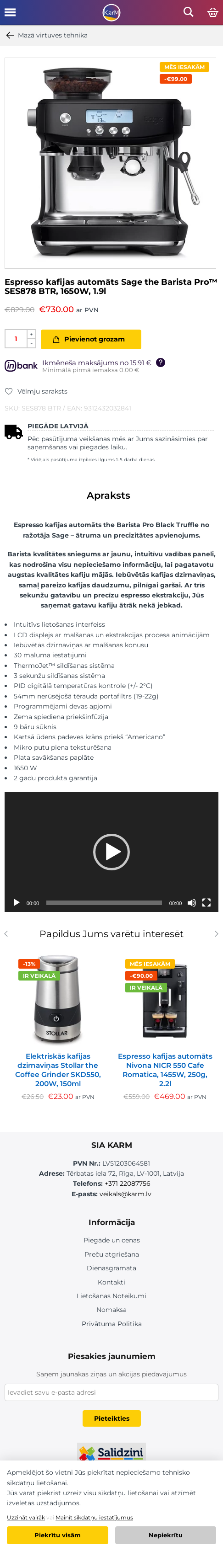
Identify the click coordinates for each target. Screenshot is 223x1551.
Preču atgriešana (111, 1254)
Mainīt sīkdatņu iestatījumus (94, 1517)
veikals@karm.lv (125, 1194)
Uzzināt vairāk (26, 1517)
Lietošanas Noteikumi (111, 1296)
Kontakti (111, 1282)
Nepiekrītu (166, 1535)
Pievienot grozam (94, 339)
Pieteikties (111, 1418)
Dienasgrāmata (111, 1268)
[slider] (104, 903)
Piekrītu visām (57, 1535)
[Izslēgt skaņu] (191, 902)
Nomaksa (111, 1310)
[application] (112, 852)
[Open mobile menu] (10, 15)
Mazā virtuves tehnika (46, 35)
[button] (111, 852)
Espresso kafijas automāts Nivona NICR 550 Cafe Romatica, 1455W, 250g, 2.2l (165, 1070)
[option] (111, 163)
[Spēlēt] (16, 902)
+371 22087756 (128, 1183)
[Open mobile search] (189, 14)
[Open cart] (212, 13)
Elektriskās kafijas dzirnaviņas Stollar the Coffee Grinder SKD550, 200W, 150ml (58, 1070)
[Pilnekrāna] (206, 902)
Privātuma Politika (112, 1324)
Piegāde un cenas (112, 1240)
